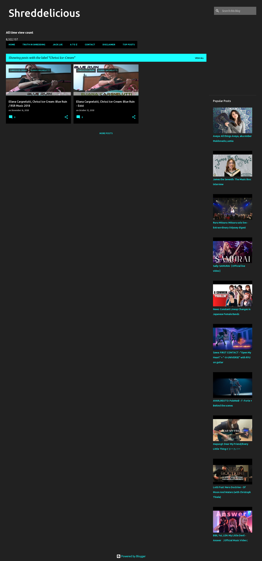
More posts (106, 133)
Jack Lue (58, 44)
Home (12, 44)
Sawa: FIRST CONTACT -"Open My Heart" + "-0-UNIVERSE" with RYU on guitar (232, 357)
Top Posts (129, 44)
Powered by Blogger (131, 556)
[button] (66, 117)
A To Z (73, 44)
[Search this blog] (238, 11)
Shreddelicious (44, 13)
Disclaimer (109, 44)
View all (199, 58)
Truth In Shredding (33, 44)
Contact (90, 44)
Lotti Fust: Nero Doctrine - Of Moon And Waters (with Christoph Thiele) (232, 492)
